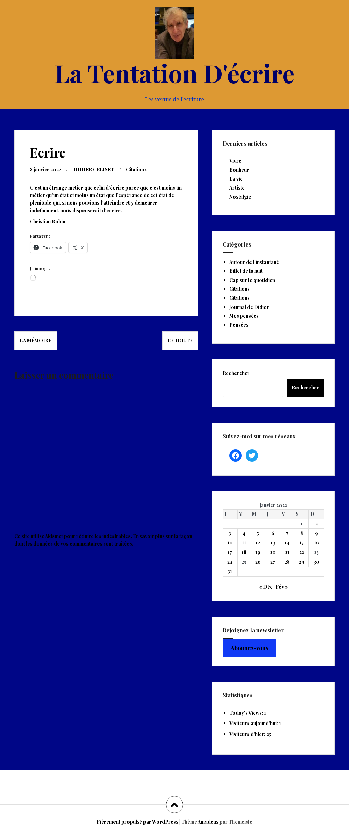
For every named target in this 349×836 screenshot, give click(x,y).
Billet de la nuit (246, 271)
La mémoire (35, 340)
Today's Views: (246, 713)
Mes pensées (244, 316)
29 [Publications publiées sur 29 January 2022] (301, 561)
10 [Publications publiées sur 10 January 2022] (230, 542)
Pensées (238, 325)
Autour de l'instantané (254, 262)
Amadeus (208, 822)
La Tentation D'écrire (174, 72)
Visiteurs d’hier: (248, 734)
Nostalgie (240, 197)
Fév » (282, 587)
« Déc (266, 587)
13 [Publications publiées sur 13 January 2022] (273, 542)
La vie (236, 179)
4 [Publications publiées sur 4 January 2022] (243, 533)
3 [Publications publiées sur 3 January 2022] (230, 533)
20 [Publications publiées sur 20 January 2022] (273, 552)
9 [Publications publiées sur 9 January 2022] (316, 533)
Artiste (237, 187)
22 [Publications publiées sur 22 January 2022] (301, 552)
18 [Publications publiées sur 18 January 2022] (244, 552)
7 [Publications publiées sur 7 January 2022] (287, 533)
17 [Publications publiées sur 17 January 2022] (230, 552)
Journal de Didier (249, 307)
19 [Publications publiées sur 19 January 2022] (257, 552)
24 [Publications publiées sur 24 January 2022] (230, 561)
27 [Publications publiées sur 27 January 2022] (272, 561)
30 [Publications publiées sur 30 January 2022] (316, 561)
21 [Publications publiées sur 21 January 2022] (287, 552)
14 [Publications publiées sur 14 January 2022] (287, 542)
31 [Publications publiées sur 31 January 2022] (230, 571)
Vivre (235, 161)
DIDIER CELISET (93, 169)
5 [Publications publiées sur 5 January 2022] (258, 533)
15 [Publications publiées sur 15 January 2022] (301, 542)
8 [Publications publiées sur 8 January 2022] (301, 533)
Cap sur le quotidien (252, 280)
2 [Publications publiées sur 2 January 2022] (316, 523)
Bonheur (239, 170)
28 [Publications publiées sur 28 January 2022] (287, 561)
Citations (136, 169)
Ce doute (180, 340)
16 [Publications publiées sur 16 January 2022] (316, 542)
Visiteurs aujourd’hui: (254, 723)
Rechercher (236, 373)
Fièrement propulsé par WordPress (137, 822)
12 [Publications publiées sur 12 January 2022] (258, 542)
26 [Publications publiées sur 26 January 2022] (258, 561)
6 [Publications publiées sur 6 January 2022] (272, 533)
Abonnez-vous (249, 648)
